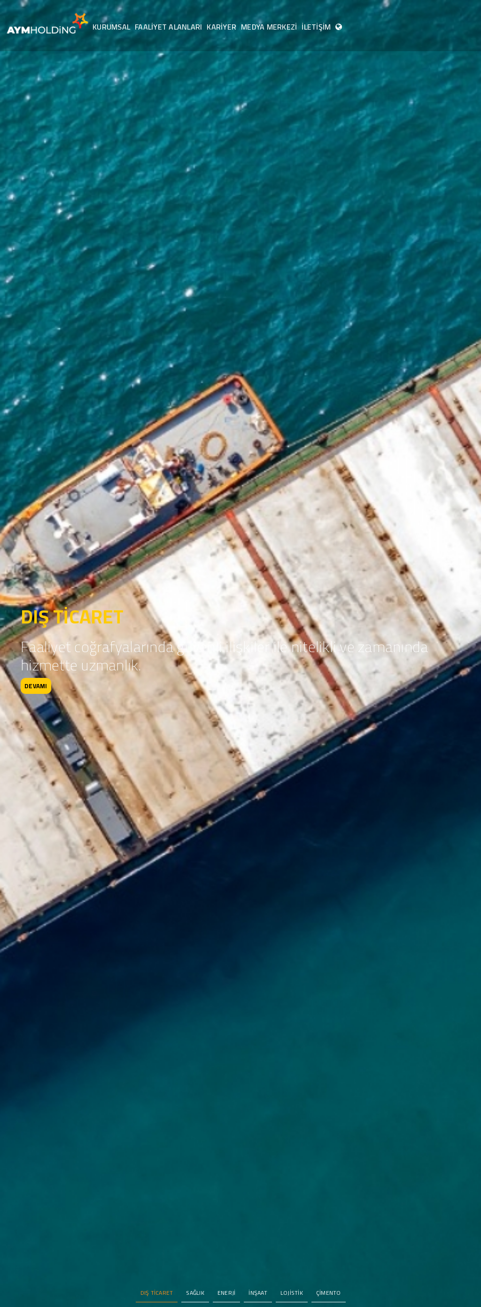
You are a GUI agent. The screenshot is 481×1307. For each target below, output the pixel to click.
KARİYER (221, 27)
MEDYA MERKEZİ (269, 27)
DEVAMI (35, 686)
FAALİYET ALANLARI (168, 27)
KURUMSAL (111, 27)
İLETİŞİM (316, 27)
